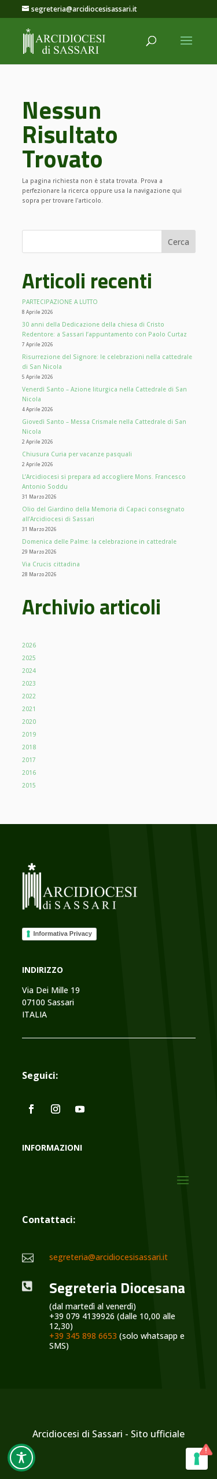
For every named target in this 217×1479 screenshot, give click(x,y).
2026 (29, 645)
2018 (29, 747)
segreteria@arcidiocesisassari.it (108, 1256)
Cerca (178, 241)
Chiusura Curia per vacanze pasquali (77, 454)
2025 (29, 658)
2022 (29, 696)
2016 (29, 772)
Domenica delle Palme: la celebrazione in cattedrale (99, 541)
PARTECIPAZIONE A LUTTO (60, 302)
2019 (29, 734)
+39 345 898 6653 (83, 1335)
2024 (29, 671)
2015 (29, 785)
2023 (29, 683)
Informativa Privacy (63, 933)
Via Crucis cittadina (51, 564)
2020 (29, 721)
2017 (29, 760)
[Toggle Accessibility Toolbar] (21, 1457)
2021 (29, 709)
